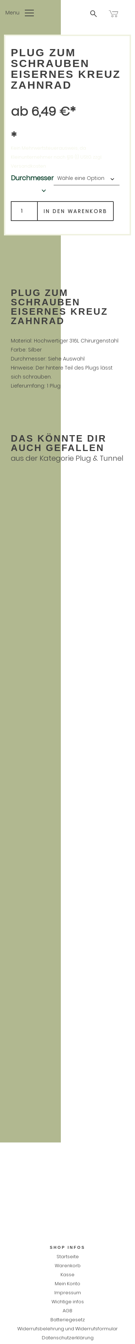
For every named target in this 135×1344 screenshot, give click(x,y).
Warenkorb (68, 1265)
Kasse (67, 1274)
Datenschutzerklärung (68, 1337)
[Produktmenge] (24, 211)
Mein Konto (67, 1283)
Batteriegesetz (67, 1319)
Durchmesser (32, 177)
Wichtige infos (67, 1301)
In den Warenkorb (75, 211)
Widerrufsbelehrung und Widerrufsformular (67, 1328)
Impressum (67, 1292)
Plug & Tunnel (99, 458)
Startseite (68, 1256)
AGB (67, 1310)
